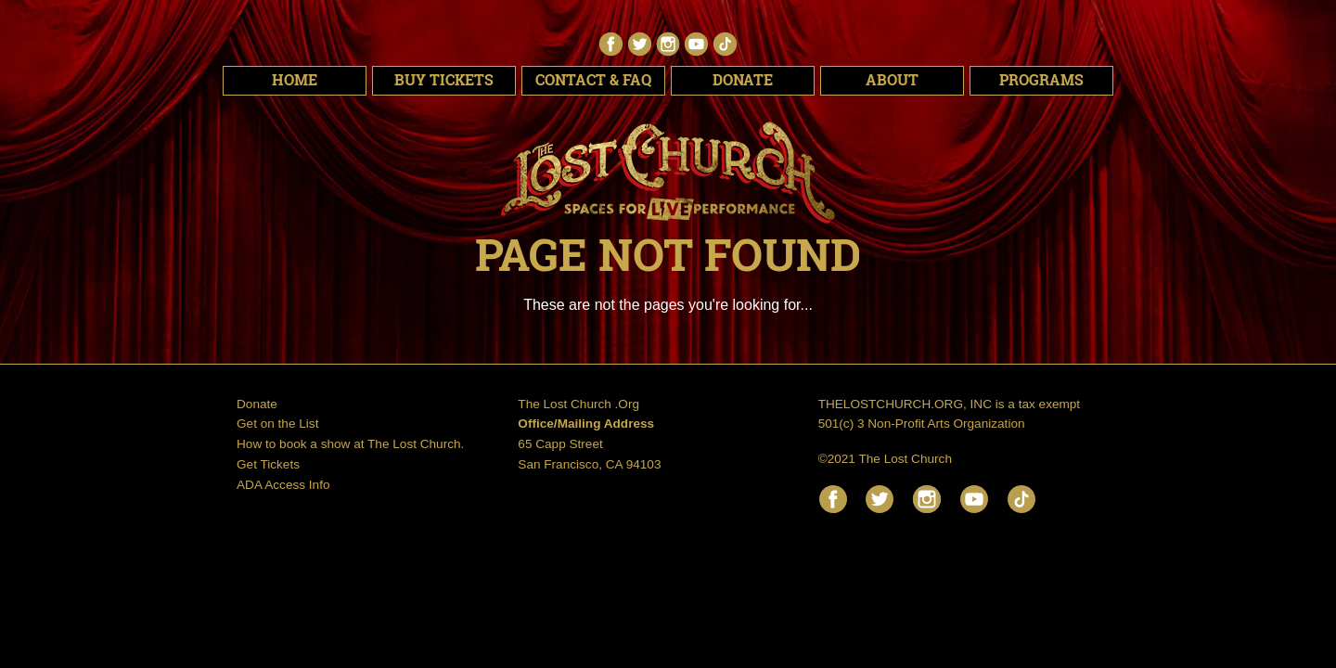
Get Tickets (268, 464)
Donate (743, 80)
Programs (1041, 80)
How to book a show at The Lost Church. (350, 444)
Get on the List (277, 423)
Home (294, 80)
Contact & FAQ (593, 80)
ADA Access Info (283, 485)
